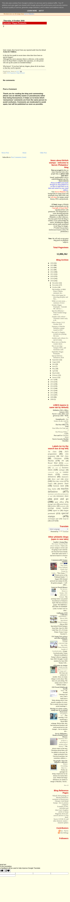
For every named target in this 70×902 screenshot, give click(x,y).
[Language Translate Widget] (58, 529)
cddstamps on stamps (60, 665)
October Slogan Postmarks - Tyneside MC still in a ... (59, 307)
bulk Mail (55, 468)
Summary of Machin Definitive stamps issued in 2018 (58, 328)
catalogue (62, 470)
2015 (52, 384)
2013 (52, 388)
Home (24, 153)
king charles (52, 489)
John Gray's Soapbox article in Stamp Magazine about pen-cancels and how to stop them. (60, 813)
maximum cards (52, 494)
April (54, 371)
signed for (56, 510)
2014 (52, 386)
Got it (41, 11)
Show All (66, 785)
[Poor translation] (7, 870)
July (53, 364)
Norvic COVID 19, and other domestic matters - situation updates (60, 821)
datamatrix (65, 477)
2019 (52, 278)
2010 (52, 395)
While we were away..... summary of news (59, 302)
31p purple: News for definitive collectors (60, 761)
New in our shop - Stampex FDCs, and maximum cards (59, 347)
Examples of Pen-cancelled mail (62, 807)
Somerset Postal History (59, 587)
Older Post (43, 153)
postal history (64, 504)
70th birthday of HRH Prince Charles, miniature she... (59, 291)
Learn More (32, 11)
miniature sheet (62, 496)
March (54, 373)
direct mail (56, 479)
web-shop (54, 197)
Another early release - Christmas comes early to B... (60, 318)
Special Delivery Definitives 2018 (58, 356)
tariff (53, 521)
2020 (52, 276)
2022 (52, 272)
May (54, 368)
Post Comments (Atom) (18, 157)
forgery (50, 483)
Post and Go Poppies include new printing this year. (59, 334)
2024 (52, 267)
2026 (52, 263)
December (55, 283)
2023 (52, 270)
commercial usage (53, 472)
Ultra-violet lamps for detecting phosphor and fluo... (60, 297)
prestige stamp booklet (58, 508)
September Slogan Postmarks (14, 23)
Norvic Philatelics (29, 14)
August (54, 362)
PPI (63, 461)
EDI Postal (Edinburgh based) (59, 688)
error (66, 479)
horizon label (58, 486)
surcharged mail (53, 519)
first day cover (58, 481)
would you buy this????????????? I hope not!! (63, 669)
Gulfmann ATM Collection (62, 614)
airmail (56, 465)
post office (59, 502)
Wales (63, 690)
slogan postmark (20, 73)
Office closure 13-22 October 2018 (58, 323)
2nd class (65, 456)
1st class (52, 451)
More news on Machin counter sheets (59, 343)
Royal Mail (53, 463)
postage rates (52, 504)
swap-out (65, 519)
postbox (53, 506)
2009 (52, 397)
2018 (52, 281)
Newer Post (5, 153)
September (55, 360)
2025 (52, 265)
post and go (61, 498)
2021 (52, 274)
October (55, 287)
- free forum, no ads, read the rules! (61, 421)
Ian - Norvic (64, 831)
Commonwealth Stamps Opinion (59, 560)
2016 (52, 382)
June (54, 366)
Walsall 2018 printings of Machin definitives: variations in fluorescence (60, 797)
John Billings (64, 833)
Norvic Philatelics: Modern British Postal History (59, 735)
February (55, 375)
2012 (52, 390)
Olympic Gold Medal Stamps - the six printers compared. (61, 803)
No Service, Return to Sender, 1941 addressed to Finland (63, 593)
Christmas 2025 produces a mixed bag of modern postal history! (63, 742)
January (55, 377)
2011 (52, 393)
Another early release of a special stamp (60, 339)
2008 (52, 399)
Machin (51, 461)
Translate (63, 531)
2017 (52, 379)
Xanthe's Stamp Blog (60, 542)
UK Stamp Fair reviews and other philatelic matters (60, 638)
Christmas (58, 458)
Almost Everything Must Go (64, 766)
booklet (66, 465)
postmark (62, 506)
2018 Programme (11, 73)
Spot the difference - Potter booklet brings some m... (59, 312)
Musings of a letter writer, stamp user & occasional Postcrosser (58, 710)
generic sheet (63, 483)
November (55, 285)
